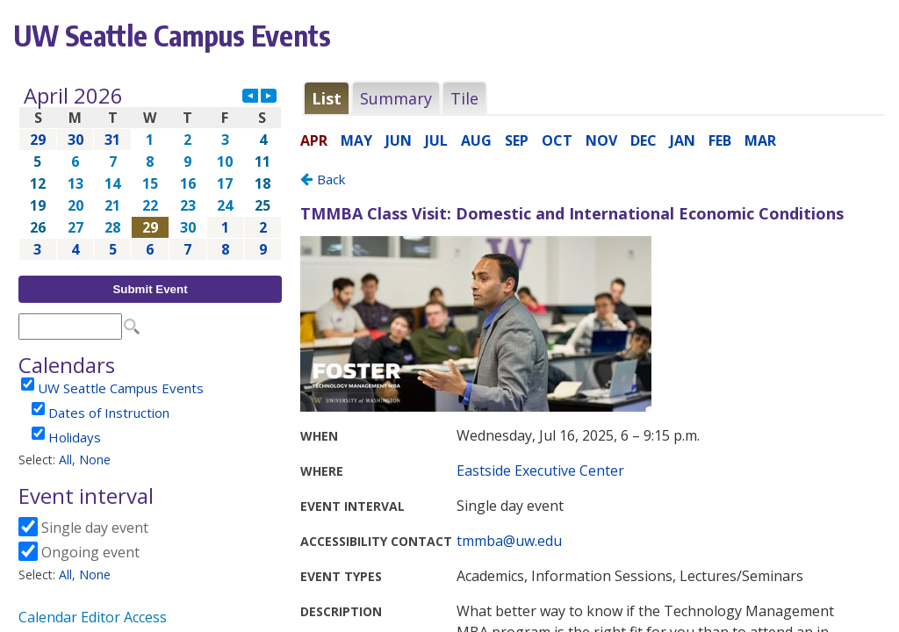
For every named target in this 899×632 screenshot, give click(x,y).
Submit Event (149, 289)
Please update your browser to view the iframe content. (150, 172)
